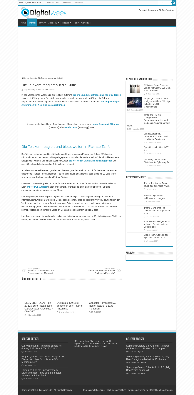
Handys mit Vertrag (82, 23)
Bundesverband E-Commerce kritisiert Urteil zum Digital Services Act (156, 136)
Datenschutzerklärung (138, 390)
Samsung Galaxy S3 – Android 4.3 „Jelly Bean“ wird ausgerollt (148, 368)
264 (141, 352)
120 (144, 373)
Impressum (88, 390)
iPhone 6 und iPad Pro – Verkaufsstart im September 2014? (157, 211)
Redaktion (66, 3)
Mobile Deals (70, 127)
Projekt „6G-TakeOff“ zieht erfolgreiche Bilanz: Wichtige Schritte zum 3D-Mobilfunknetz (43, 359)
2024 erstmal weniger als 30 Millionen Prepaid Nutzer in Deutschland (157, 224)
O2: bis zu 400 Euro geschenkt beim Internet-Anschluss (70, 305)
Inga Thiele (28, 90)
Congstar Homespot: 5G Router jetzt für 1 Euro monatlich (102, 305)
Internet (32, 23)
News (23, 23)
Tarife (41, 23)
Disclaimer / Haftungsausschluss (110, 390)
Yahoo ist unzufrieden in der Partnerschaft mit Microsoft (43, 271)
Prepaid (65, 23)
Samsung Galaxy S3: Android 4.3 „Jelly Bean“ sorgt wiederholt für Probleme (147, 358)
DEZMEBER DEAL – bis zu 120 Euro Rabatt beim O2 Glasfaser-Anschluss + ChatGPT (39, 307)
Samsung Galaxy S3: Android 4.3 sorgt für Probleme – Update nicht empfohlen (147, 347)
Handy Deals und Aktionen (105, 124)
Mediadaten (78, 3)
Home (25, 78)
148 (144, 362)
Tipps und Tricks (52, 3)
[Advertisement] (97, 52)
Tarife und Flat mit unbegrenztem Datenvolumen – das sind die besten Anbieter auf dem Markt (148, 120)
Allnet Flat (52, 23)
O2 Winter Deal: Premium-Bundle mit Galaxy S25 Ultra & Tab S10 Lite (157, 88)
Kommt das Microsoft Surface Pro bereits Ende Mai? (99, 271)
